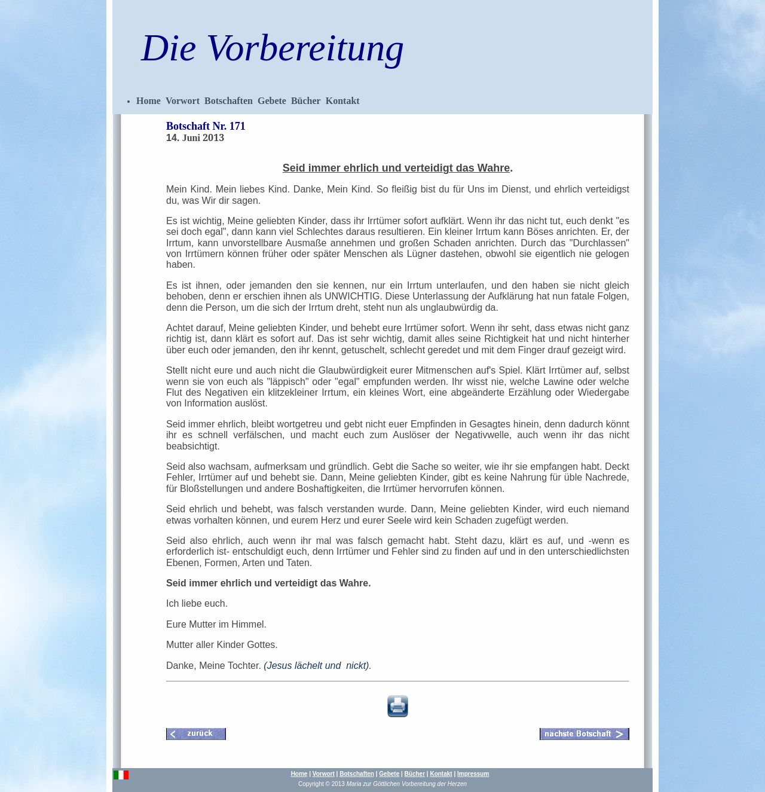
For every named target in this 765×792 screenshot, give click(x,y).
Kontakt (343, 101)
